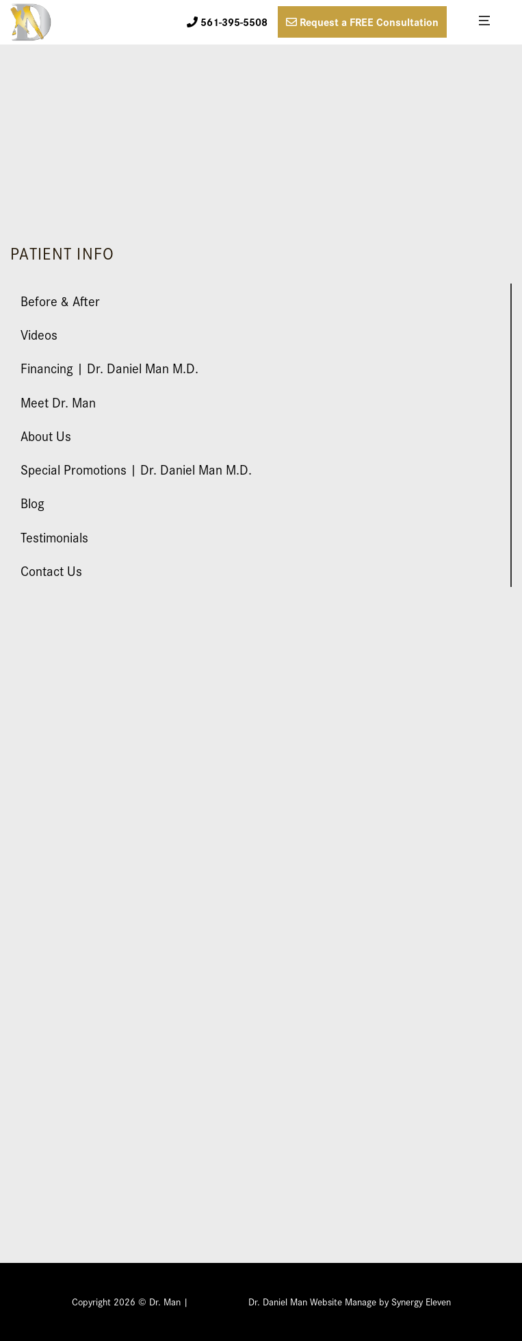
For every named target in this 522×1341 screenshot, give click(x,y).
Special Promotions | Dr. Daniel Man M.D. (136, 469)
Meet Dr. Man (58, 402)
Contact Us (51, 570)
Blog (32, 502)
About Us (46, 435)
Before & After (60, 300)
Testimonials (54, 537)
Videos (39, 334)
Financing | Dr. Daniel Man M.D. (109, 367)
